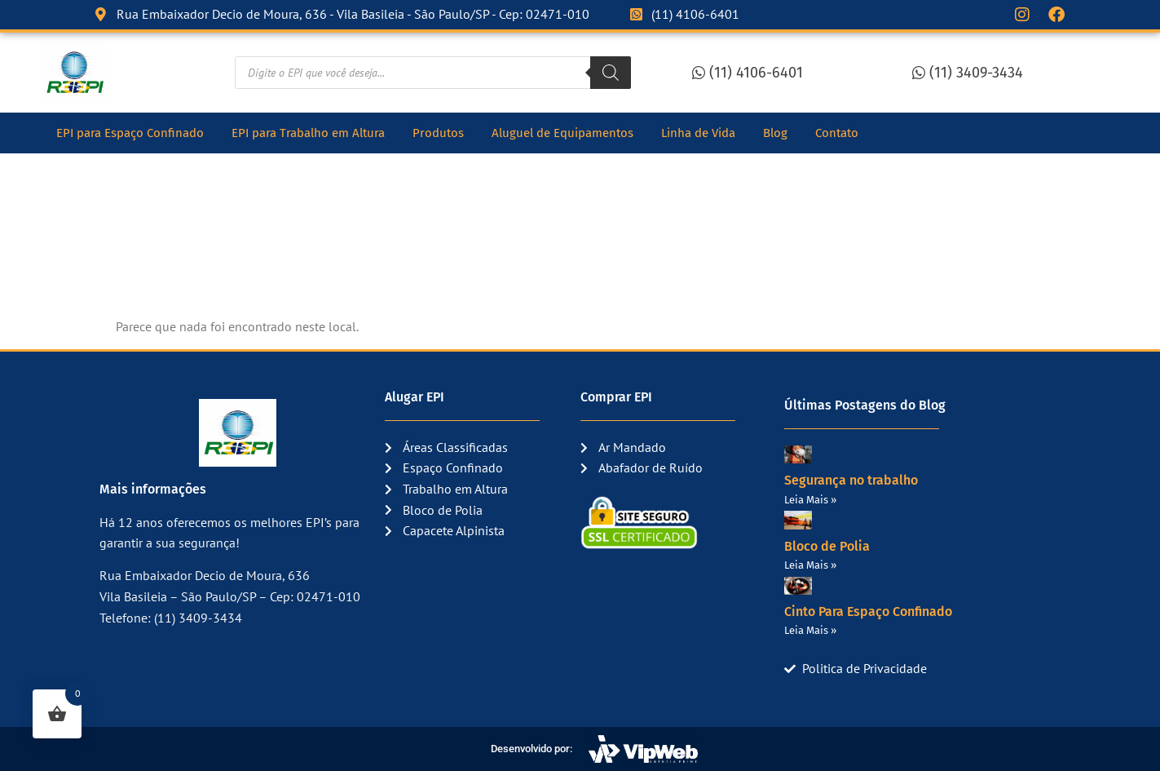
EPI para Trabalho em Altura (308, 133)
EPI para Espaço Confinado (130, 133)
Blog (775, 133)
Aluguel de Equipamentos (562, 133)
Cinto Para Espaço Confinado (868, 611)
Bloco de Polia (827, 546)
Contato (836, 133)
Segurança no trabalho (851, 480)
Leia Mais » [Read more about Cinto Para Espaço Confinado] (810, 630)
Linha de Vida (698, 133)
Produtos (438, 133)
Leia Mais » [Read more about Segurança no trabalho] (810, 500)
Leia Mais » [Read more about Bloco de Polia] (810, 565)
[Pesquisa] (610, 72)
